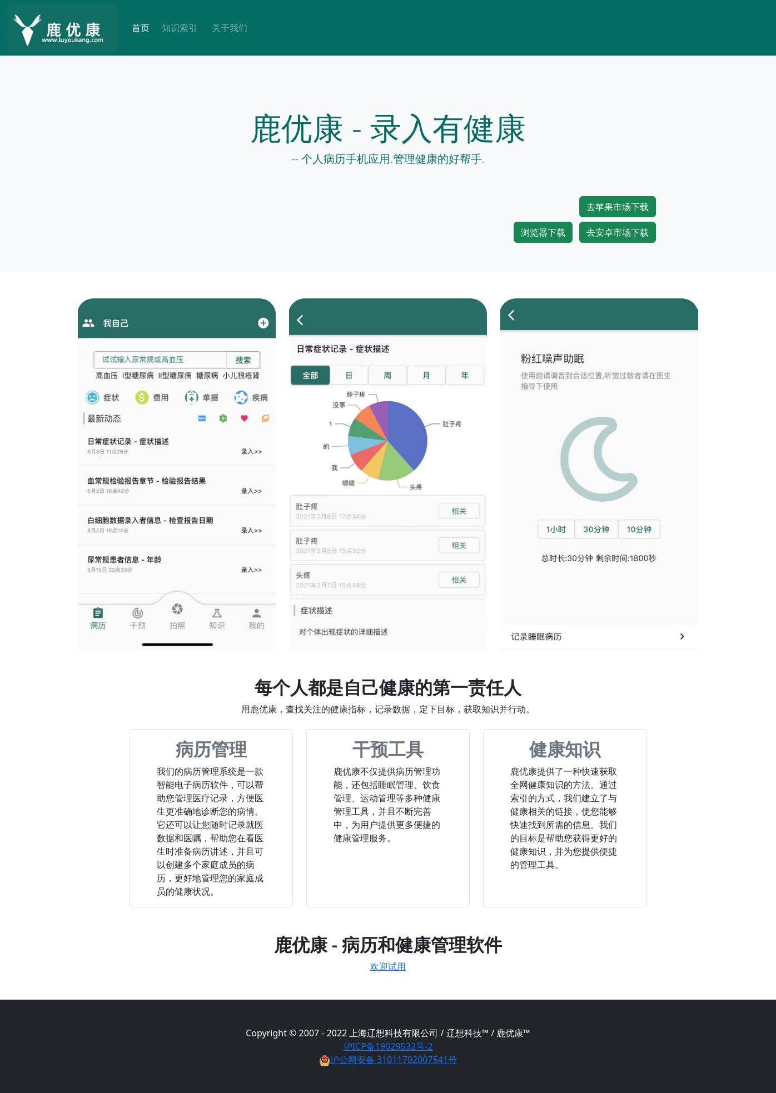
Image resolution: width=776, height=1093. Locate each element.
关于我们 (229, 28)
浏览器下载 (543, 232)
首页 (141, 28)
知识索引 (179, 28)
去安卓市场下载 (617, 232)
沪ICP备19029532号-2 (388, 1046)
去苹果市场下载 (617, 207)
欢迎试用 (388, 966)
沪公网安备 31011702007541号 (388, 1060)
